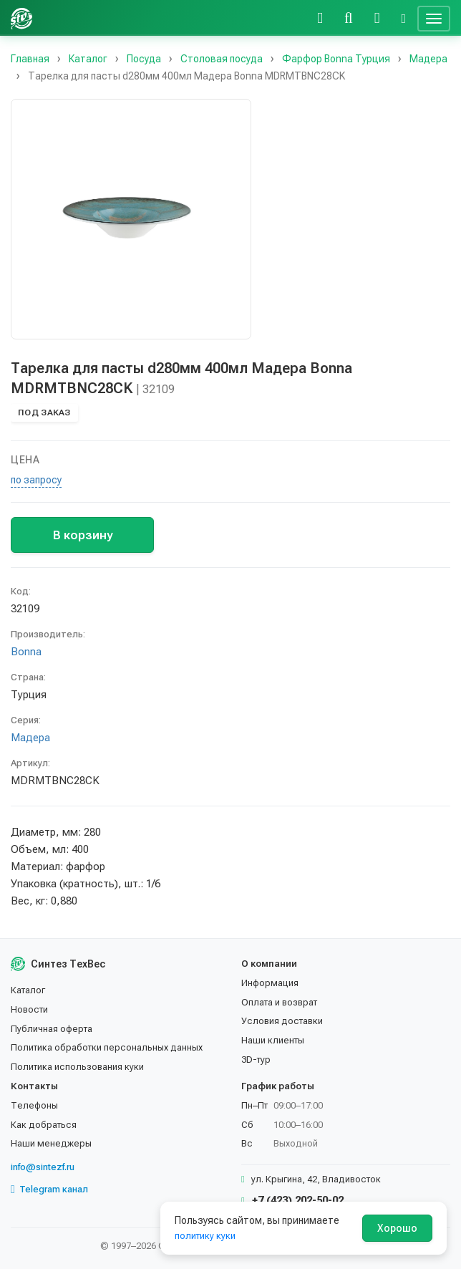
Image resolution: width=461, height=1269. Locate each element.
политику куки (205, 1235)
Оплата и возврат (279, 1002)
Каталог (28, 990)
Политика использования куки (77, 1066)
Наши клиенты (272, 1040)
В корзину (82, 535)
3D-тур (256, 1059)
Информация (270, 983)
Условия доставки (282, 1020)
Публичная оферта (51, 1028)
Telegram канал (49, 1189)
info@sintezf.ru (42, 1167)
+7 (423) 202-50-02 (292, 1200)
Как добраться (44, 1124)
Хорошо (397, 1228)
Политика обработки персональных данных (107, 1047)
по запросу (36, 480)
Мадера (30, 737)
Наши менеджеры (51, 1143)
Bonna (26, 651)
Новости (29, 1009)
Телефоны (34, 1105)
